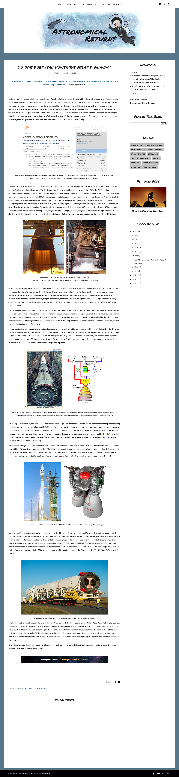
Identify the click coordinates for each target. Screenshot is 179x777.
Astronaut (153, 154)
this (12, 550)
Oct (136, 239)
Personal (135, 163)
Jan (136, 271)
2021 (135, 275)
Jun (136, 247)
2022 (135, 231)
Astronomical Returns (22, 773)
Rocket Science (24, 688)
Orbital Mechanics (140, 158)
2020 (135, 279)
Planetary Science (153, 150)
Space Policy (150, 167)
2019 (135, 283)
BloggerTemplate (44, 773)
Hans (134, 93)
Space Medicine (150, 163)
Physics (156, 158)
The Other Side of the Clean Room (148, 211)
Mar (137, 256)
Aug (137, 243)
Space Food (136, 167)
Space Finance (138, 154)
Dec (137, 235)
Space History (42, 688)
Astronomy (136, 150)
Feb (136, 267)
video (108, 437)
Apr (136, 251)
